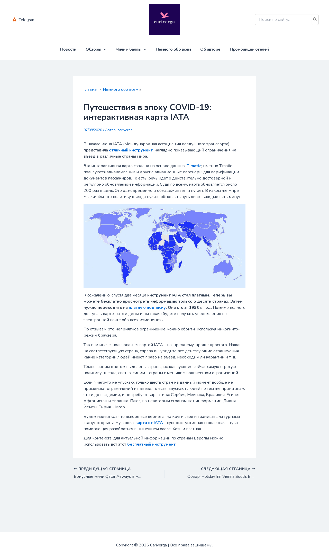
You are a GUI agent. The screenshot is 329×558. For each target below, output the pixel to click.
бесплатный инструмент (151, 444)
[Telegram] (23, 20)
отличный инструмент (131, 150)
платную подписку (147, 307)
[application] (105, 49)
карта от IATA (149, 423)
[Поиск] (315, 19)
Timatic (194, 166)
